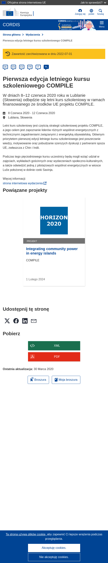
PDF (57, 356)
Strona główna (11, 34)
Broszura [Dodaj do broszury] (38, 379)
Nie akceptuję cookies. (54, 557)
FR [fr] (29, 67)
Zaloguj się (80, 12)
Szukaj (100, 12)
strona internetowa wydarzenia (24, 183)
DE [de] (5, 67)
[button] (91, 12)
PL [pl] (46, 67)
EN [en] (13, 67)
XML (57, 345)
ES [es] (21, 67)
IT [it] (38, 67)
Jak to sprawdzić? (93, 2)
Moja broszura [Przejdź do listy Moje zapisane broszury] (66, 379)
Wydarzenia (33, 34)
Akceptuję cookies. (54, 547)
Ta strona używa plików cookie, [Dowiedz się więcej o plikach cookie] (26, 534)
